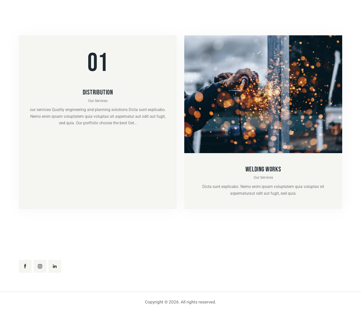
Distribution (98, 92)
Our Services (98, 101)
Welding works (263, 169)
